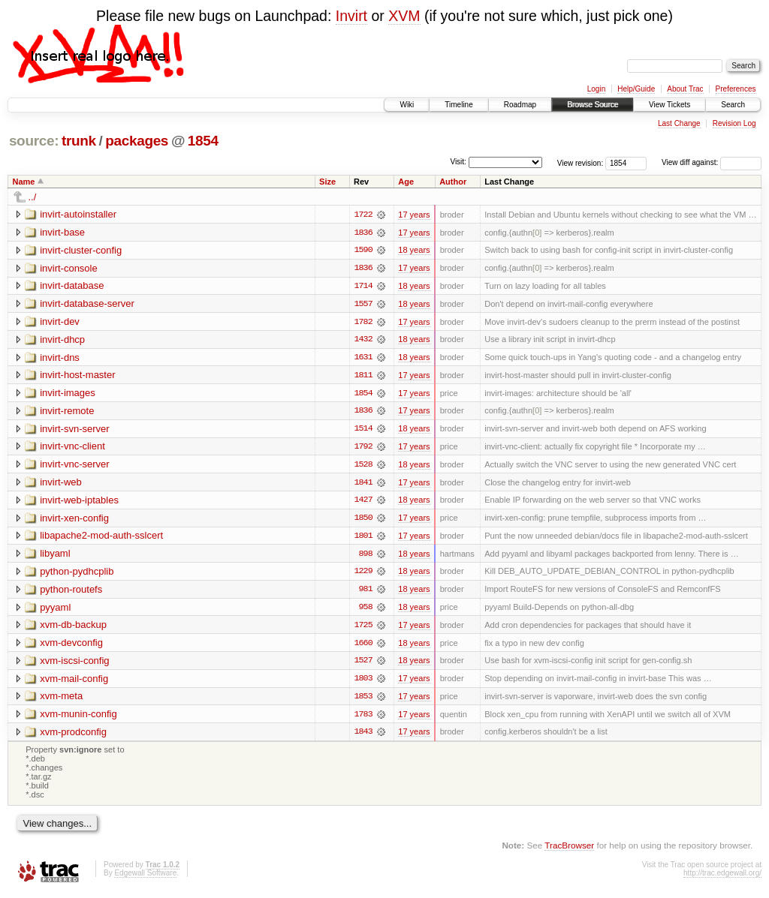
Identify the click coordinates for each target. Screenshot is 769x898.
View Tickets (669, 105)
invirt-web (61, 484)
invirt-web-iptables (79, 502)
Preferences (736, 89)
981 (365, 593)
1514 (363, 431)
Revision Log (734, 123)
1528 (363, 467)
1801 (363, 539)
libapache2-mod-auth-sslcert (101, 538)
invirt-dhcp (62, 340)
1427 (363, 503)
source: (34, 141)
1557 (363, 305)
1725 (363, 629)
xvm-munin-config (78, 718)
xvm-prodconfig (73, 736)
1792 (363, 449)
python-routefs (71, 592)
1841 (363, 485)
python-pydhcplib (76, 574)
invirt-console (69, 268)
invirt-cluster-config (81, 250)
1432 (363, 341)
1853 (363, 701)
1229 (363, 575)
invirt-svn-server (74, 430)
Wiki (407, 105)
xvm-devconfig (71, 646)
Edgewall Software (145, 878)
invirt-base (62, 232)
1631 (363, 359)
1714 (363, 287)
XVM (404, 16)
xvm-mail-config (74, 682)
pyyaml (55, 610)
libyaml (55, 556)
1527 (363, 665)
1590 (363, 251)
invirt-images (67, 394)
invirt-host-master (77, 376)
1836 (363, 233)
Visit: (458, 162)
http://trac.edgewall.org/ (722, 878)
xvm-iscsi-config (74, 664)
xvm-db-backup (73, 628)
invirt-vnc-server (74, 466)
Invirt (351, 16)
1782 (363, 323)
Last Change (679, 123)
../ (33, 197)
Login (596, 89)
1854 (203, 141)
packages (136, 141)
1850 (363, 521)
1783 (363, 719)
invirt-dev (60, 322)
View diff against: (711, 162)
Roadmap (520, 105)
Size (327, 181)
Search (733, 105)
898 (365, 557)
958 (365, 611)
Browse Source (592, 105)
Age (406, 181)
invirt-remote (67, 412)
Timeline (458, 105)
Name (24, 181)
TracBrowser (569, 849)
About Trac (685, 89)
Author (452, 181)
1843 (363, 737)
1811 (363, 377)
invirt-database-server (87, 304)
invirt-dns (60, 358)
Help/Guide (636, 89)
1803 (363, 683)
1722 (363, 215)
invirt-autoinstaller (78, 214)
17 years (414, 214)
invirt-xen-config (74, 520)
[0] (536, 232)
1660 (363, 647)
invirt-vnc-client (72, 448)
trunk (79, 141)
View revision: (580, 162)
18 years (414, 250)
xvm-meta (61, 700)
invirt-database (72, 286)
